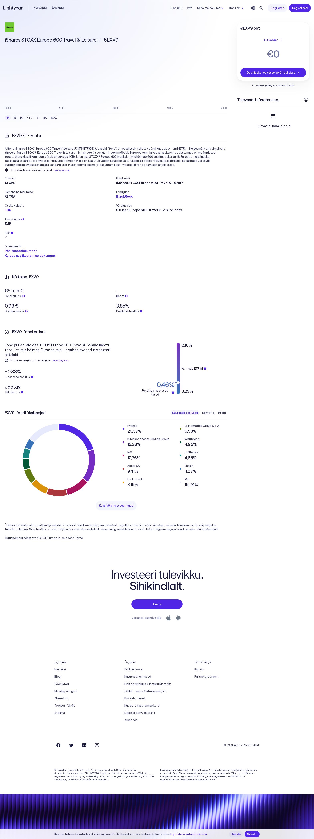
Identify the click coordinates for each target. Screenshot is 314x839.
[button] (60, 178)
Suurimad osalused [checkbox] (185, 413)
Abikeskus (61, 698)
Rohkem (236, 8)
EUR (8, 210)
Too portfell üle (64, 705)
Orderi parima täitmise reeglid (145, 691)
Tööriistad (61, 684)
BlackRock (124, 196)
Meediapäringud (65, 691)
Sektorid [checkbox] (208, 413)
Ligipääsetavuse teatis (140, 713)
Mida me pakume (210, 8)
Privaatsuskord (134, 698)
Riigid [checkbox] (222, 413)
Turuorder (273, 40)
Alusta (157, 604)
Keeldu (236, 834)
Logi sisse (277, 8)
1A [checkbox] (38, 118)
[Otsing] (261, 8)
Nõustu (252, 834)
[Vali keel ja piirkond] (253, 8)
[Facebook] (58, 745)
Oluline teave (133, 669)
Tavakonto (39, 8)
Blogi (57, 676)
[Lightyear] (13, 8)
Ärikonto (58, 8)
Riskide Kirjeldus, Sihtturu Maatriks (147, 684)
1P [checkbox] (7, 118)
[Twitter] (71, 745)
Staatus (60, 713)
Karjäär (199, 669)
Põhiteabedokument (21, 251)
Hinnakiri (176, 8)
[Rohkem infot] (306, 100)
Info (189, 8)
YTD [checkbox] (30, 118)
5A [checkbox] (45, 118)
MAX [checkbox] (54, 118)
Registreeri (300, 8)
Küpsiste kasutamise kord (142, 705)
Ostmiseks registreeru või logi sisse (273, 72)
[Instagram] (97, 745)
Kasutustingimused (137, 676)
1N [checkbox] (14, 118)
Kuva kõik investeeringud (116, 505)
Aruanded (131, 720)
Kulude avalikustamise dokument (30, 256)
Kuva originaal (61, 169)
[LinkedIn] (84, 745)
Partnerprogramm (206, 676)
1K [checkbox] (21, 118)
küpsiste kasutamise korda (188, 834)
